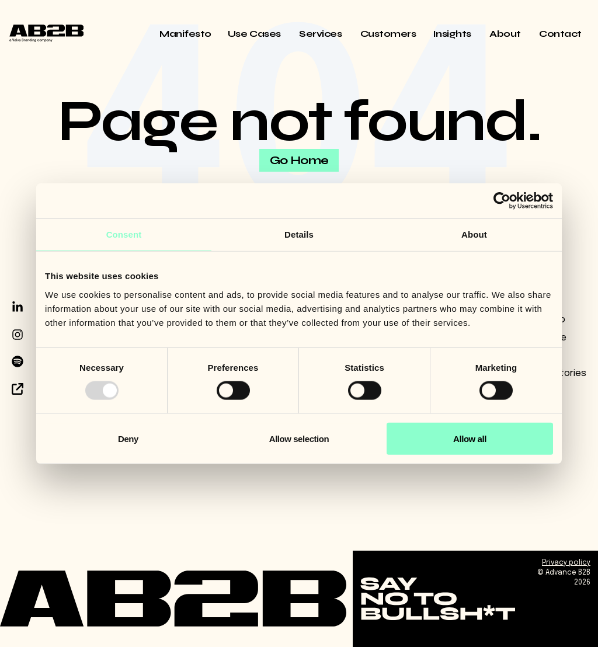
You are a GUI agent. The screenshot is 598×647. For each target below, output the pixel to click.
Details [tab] (299, 234)
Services (321, 33)
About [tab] (474, 234)
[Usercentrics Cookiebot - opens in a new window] (502, 201)
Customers (388, 33)
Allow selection (299, 438)
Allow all (469, 438)
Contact (560, 33)
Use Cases (255, 33)
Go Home (299, 160)
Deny (128, 438)
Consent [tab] (124, 234)
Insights (453, 33)
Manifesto (185, 33)
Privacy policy (566, 562)
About (506, 33)
